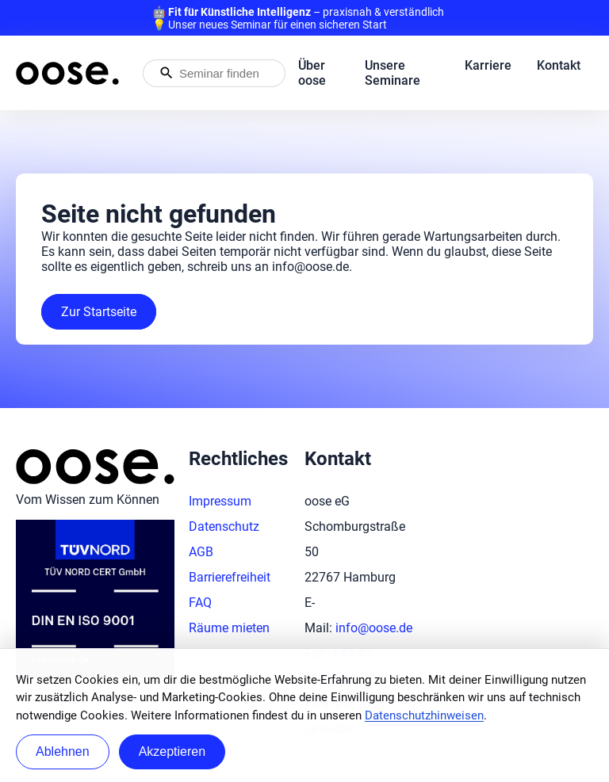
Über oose (312, 73)
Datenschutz (224, 526)
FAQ (200, 602)
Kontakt (558, 65)
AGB (201, 551)
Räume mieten (229, 627)
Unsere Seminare (392, 73)
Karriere (488, 65)
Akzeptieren (172, 751)
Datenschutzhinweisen (424, 715)
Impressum (220, 501)
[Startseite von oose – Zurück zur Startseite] (67, 73)
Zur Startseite (98, 311)
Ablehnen (63, 751)
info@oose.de (373, 627)
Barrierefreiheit (229, 577)
